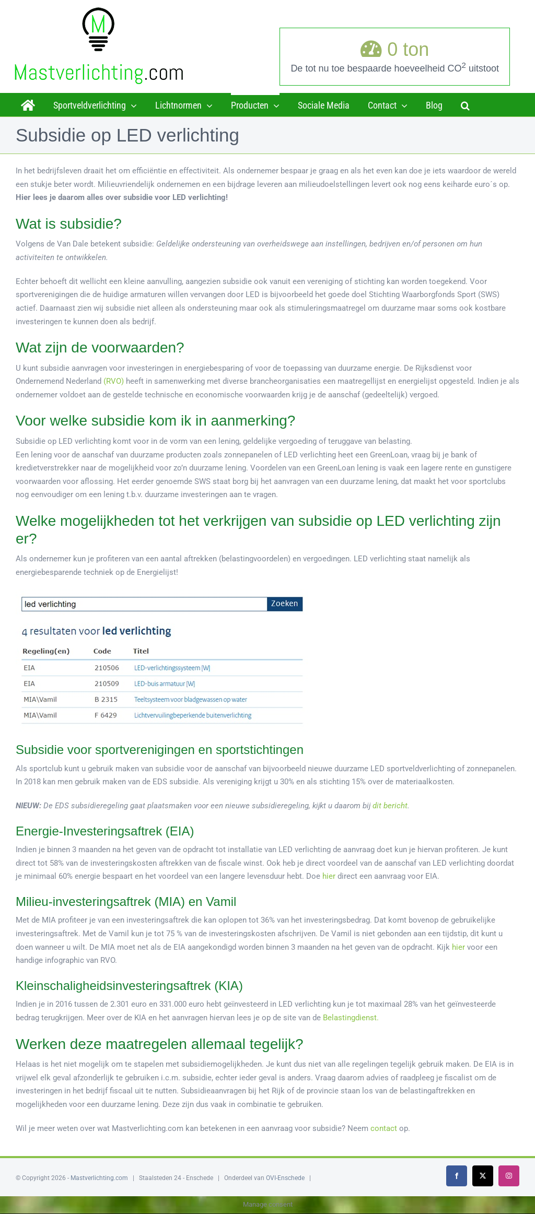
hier (328, 876)
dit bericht (390, 805)
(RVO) (113, 381)
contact (383, 1128)
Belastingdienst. (351, 1017)
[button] (465, 104)
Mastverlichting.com (99, 1178)
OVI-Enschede (285, 1178)
